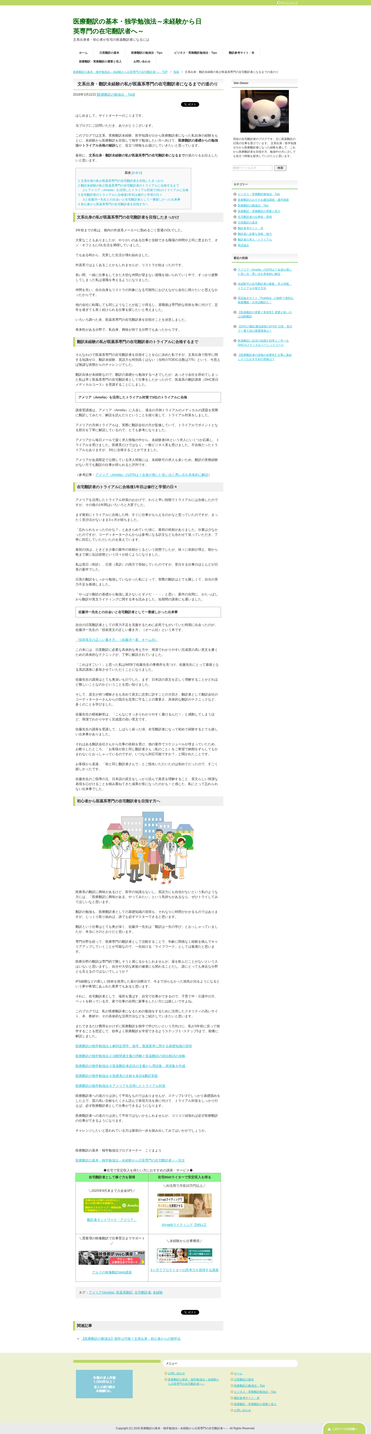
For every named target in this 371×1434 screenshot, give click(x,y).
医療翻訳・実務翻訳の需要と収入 (100, 61)
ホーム (83, 52)
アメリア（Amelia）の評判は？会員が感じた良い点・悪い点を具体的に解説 (265, 272)
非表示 (136, 172)
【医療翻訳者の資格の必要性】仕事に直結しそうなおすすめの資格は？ (265, 357)
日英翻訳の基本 (109, 52)
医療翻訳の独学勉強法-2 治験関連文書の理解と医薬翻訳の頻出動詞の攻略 (130, 1056)
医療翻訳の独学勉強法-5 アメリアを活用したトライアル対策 (120, 1086)
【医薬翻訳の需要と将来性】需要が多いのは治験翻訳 (265, 314)
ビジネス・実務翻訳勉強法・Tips (195, 52)
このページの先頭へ (345, 1429)
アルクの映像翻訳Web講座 (112, 1272)
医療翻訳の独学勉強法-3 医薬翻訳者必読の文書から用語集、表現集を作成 (130, 1066)
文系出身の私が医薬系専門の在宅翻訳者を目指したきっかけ (121, 181)
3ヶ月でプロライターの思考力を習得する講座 (184, 1270)
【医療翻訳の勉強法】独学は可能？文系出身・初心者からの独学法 (131, 1338)
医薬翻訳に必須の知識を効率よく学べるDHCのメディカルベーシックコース (263, 343)
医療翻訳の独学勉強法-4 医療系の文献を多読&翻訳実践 (116, 1076)
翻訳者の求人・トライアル (255, 239)
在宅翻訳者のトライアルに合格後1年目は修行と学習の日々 (120, 195)
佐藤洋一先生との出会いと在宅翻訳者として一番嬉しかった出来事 (131, 199)
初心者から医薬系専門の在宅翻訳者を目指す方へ (113, 204)
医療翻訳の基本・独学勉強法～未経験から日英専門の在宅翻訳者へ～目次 (130, 1160)
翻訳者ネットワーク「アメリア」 (112, 1220)
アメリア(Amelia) (101, 1292)
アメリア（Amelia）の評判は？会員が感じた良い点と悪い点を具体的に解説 (151, 475)
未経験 (158, 1292)
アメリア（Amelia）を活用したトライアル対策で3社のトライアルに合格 (136, 190)
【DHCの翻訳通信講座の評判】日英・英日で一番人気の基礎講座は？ (265, 328)
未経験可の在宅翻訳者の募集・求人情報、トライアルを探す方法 (265, 286)
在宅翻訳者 (143, 1292)
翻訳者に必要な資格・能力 (255, 234)
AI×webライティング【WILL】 (184, 1225)
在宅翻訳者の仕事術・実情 (255, 217)
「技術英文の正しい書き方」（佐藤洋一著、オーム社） (116, 640)
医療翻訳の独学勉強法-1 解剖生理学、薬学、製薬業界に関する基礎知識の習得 (133, 1046)
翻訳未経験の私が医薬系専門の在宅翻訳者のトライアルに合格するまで (128, 185)
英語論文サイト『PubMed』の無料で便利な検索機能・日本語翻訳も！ (266, 300)
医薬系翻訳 (124, 1292)
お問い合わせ (141, 61)
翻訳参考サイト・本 (241, 52)
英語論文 (243, 245)
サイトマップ (289, 2)
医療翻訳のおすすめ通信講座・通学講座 (263, 199)
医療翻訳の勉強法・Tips (146, 52)
